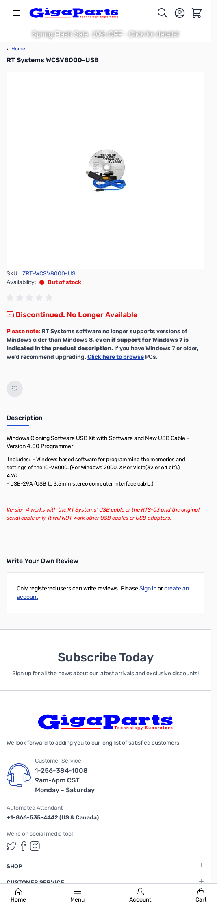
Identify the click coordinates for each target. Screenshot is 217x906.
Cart (200, 895)
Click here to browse (115, 356)
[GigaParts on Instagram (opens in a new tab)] (35, 846)
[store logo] (74, 13)
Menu (77, 895)
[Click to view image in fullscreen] (105, 170)
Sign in (147, 588)
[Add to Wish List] (15, 389)
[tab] (25, 420)
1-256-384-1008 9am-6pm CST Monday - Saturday (65, 780)
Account (140, 895)
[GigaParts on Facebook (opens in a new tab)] (23, 846)
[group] (31, 298)
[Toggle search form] (162, 13)
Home (18, 895)
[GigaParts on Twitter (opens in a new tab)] (11, 846)
